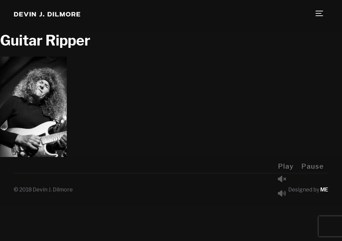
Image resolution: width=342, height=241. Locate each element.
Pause (312, 166)
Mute (284, 194)
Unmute (284, 179)
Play (286, 166)
